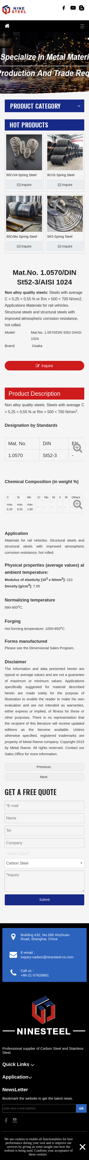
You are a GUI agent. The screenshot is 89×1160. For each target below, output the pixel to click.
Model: (10, 332)
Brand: (10, 346)
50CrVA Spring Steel (21, 175)
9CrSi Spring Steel (61, 175)
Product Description (34, 393)
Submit (44, 900)
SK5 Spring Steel (60, 236)
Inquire (24, 185)
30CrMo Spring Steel (21, 236)
